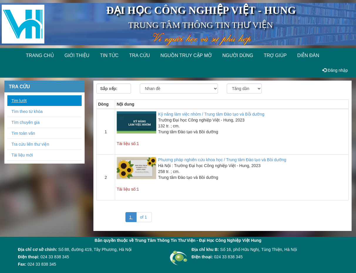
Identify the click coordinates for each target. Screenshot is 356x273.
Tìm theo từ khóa (27, 111)
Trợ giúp (275, 55)
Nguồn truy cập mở (186, 55)
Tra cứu (139, 55)
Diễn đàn (308, 55)
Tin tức (109, 55)
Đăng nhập (335, 70)
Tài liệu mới (22, 155)
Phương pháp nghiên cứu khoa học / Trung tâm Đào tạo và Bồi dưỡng (222, 159)
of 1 (144, 217)
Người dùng (237, 55)
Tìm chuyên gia (25, 122)
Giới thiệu (77, 55)
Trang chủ (40, 55)
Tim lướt (19, 100)
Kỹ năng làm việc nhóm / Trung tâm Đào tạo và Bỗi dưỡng (211, 114)
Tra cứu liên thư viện (30, 144)
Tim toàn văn (23, 133)
